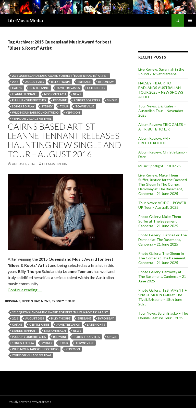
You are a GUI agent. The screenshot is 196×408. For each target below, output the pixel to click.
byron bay (106, 81)
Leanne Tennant (24, 94)
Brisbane (84, 81)
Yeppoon (73, 112)
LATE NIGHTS (96, 88)
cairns (17, 88)
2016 (15, 81)
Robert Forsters (87, 100)
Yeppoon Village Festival (32, 118)
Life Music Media (25, 20)
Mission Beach (55, 94)
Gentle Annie (39, 88)
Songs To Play (23, 106)
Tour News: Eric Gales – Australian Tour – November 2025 (160, 110)
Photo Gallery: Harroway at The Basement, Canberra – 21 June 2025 (162, 276)
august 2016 (34, 81)
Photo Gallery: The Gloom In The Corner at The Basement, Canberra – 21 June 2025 (162, 258)
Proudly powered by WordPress (29, 402)
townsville (84, 106)
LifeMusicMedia (54, 164)
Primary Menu (190, 20)
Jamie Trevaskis (68, 88)
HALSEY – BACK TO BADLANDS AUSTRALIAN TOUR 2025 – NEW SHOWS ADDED (160, 90)
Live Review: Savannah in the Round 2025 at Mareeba (161, 71)
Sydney (47, 106)
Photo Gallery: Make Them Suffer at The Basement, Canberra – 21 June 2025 (159, 221)
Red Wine (60, 100)
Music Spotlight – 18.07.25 (159, 166)
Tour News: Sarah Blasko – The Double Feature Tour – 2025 (163, 315)
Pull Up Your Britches (29, 100)
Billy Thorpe (60, 81)
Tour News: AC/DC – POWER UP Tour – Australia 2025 (162, 205)
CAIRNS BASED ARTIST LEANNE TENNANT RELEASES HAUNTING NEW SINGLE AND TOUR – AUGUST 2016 (64, 140)
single (112, 100)
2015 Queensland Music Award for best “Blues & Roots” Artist (60, 75)
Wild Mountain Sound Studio (35, 112)
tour (64, 106)
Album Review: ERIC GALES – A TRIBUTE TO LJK (162, 126)
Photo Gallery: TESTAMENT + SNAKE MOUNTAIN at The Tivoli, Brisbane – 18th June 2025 (162, 297)
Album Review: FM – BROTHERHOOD (154, 140)
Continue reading (25, 289)
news (77, 94)
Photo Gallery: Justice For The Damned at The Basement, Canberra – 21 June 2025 (162, 239)
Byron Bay (31, 301)
